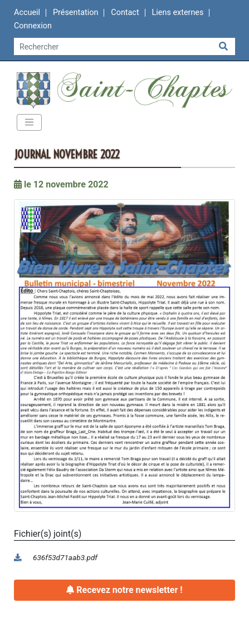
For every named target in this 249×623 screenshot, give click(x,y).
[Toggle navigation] (29, 122)
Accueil (27, 12)
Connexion (33, 26)
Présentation (75, 12)
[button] (124, 355)
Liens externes (178, 12)
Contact (125, 12)
